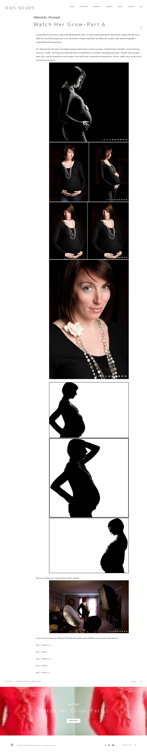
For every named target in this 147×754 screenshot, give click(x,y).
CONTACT (131, 6)
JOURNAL (109, 6)
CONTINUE (73, 723)
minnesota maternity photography (28, 684)
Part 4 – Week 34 (42, 673)
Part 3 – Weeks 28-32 (43, 662)
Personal (54, 17)
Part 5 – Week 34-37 (43, 675)
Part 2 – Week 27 (42, 659)
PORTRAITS (84, 6)
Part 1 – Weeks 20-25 (43, 648)
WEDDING (96, 6)
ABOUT (120, 6)
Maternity (40, 17)
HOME (72, 6)
